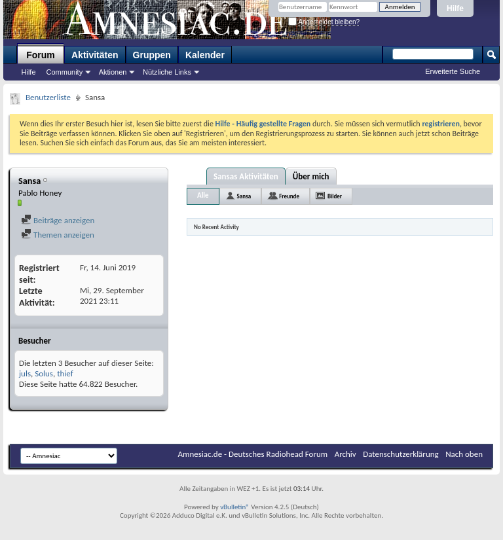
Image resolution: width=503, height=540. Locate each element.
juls (25, 373)
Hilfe (455, 8)
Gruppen (152, 55)
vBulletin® (235, 507)
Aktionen (113, 72)
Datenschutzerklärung (401, 454)
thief (65, 373)
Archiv (345, 454)
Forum (40, 55)
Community (65, 72)
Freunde (289, 196)
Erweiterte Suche (452, 71)
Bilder (334, 196)
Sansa (244, 196)
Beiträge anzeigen (57, 220)
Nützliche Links (167, 72)
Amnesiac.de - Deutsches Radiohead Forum (253, 454)
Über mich (311, 176)
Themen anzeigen (57, 235)
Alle (203, 195)
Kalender (205, 55)
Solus (44, 373)
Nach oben (464, 454)
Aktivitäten (95, 55)
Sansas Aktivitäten (246, 176)
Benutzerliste (48, 97)
